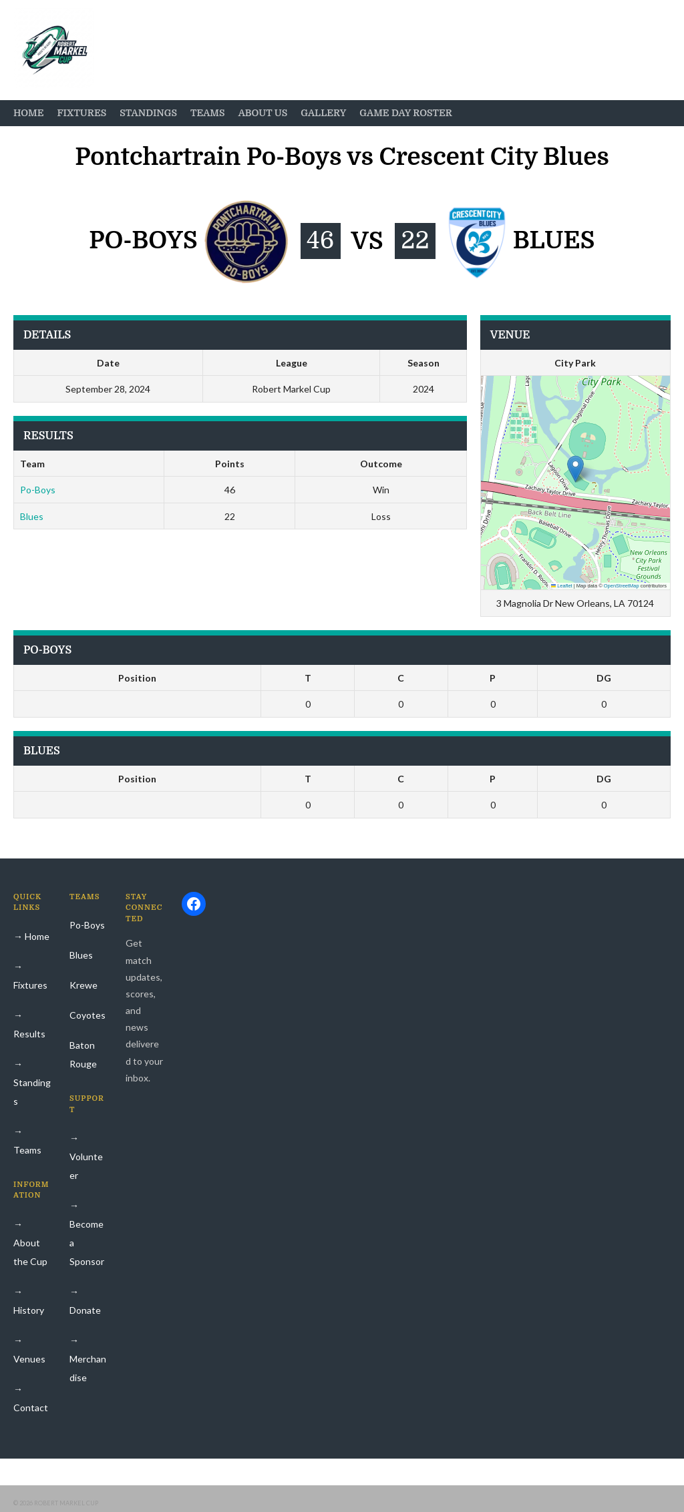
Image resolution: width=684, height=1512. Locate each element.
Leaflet (561, 586)
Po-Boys (37, 489)
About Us (263, 112)
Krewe (83, 985)
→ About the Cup (30, 1242)
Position (137, 678)
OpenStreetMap (621, 586)
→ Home (31, 936)
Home (28, 112)
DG (603, 678)
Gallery (323, 112)
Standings (148, 112)
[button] (575, 469)
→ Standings (32, 1082)
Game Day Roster (405, 112)
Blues (31, 516)
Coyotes (87, 1015)
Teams (207, 112)
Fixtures (81, 112)
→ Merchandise (87, 1358)
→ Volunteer (86, 1156)
